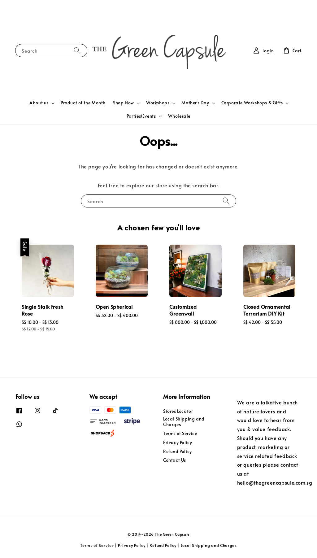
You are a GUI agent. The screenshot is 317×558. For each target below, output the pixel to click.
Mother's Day (195, 103)
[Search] (77, 50)
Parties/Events (141, 116)
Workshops (157, 103)
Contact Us (174, 460)
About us (39, 103)
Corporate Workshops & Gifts (252, 103)
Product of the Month (83, 103)
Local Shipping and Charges (184, 421)
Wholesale (179, 116)
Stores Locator (178, 411)
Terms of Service (180, 433)
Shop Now (123, 103)
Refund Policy (177, 451)
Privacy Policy (177, 442)
